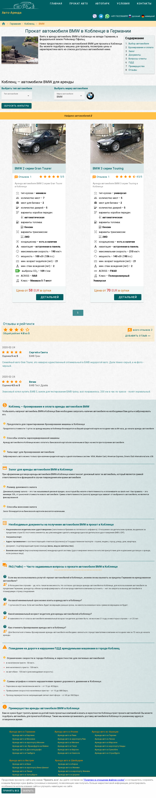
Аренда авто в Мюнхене (23, 739)
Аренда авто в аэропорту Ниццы (110, 746)
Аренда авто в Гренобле (106, 749)
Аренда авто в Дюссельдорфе (26, 749)
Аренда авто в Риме (67, 735)
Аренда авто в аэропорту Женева (74, 771)
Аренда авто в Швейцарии (69, 760)
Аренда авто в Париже (105, 735)
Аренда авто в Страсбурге (107, 753)
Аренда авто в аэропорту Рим (72, 739)
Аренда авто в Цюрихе (69, 775)
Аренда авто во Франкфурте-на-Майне (30, 746)
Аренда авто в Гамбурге (23, 753)
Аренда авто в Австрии (21, 760)
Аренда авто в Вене (21, 764)
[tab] (56, 3)
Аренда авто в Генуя (67, 746)
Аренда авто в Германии (22, 731)
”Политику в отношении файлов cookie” (104, 780)
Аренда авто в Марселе (106, 742)
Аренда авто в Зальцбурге (24, 775)
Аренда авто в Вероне (68, 749)
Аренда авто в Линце (22, 771)
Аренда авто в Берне (68, 764)
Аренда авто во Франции (105, 731)
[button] (17, 96)
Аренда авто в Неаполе (69, 753)
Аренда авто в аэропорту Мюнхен (28, 742)
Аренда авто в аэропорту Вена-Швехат (30, 767)
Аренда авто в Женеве (69, 767)
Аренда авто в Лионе (105, 739)
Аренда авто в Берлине (23, 735)
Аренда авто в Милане (68, 742)
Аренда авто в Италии (66, 731)
